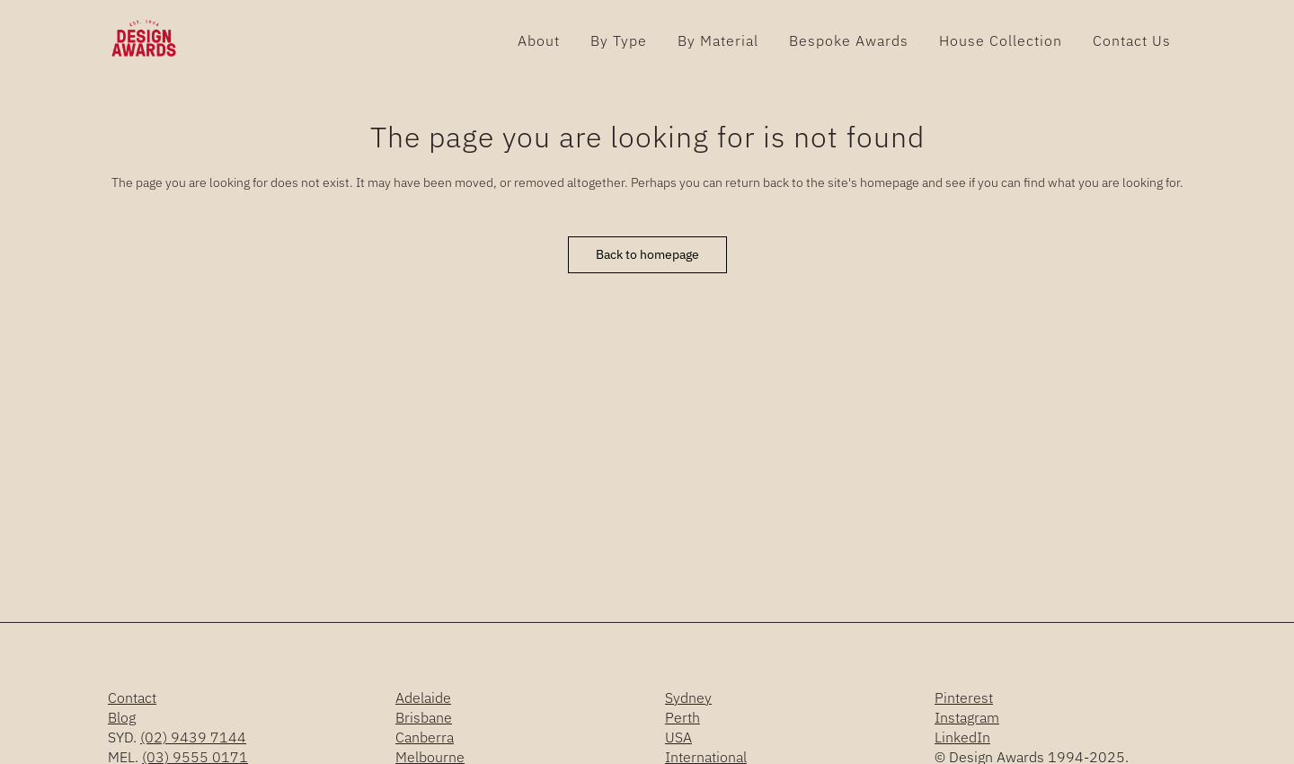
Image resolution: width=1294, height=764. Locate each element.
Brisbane (423, 717)
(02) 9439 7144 (193, 737)
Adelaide (423, 697)
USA (678, 737)
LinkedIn (962, 737)
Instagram (967, 717)
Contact (132, 697)
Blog (122, 717)
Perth (682, 717)
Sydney (688, 697)
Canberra (424, 737)
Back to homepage (647, 254)
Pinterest (964, 697)
